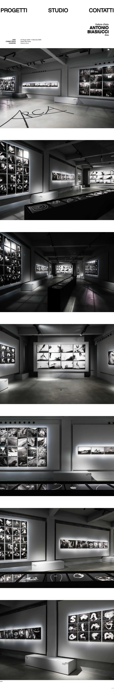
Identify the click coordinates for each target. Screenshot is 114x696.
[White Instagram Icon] (27, 695)
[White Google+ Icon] (25, 695)
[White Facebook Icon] (21, 695)
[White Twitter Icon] (23, 695)
